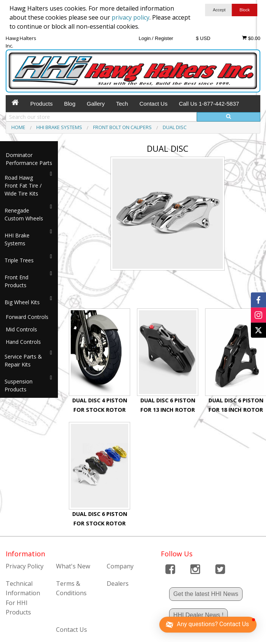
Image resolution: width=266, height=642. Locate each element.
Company (120, 566)
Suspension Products (19, 385)
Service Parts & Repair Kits (23, 360)
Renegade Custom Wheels (24, 214)
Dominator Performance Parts (29, 158)
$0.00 (251, 38)
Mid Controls (21, 329)
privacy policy (130, 17)
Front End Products (16, 281)
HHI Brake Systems (17, 239)
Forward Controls (27, 316)
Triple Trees (19, 260)
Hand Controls (23, 341)
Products (41, 103)
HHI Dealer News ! (198, 615)
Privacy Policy (25, 566)
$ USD (203, 38)
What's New (73, 566)
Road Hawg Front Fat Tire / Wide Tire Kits (23, 185)
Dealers (118, 583)
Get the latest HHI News (205, 594)
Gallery (96, 103)
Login (144, 38)
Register (164, 38)
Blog (69, 103)
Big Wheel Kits (22, 302)
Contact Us (153, 103)
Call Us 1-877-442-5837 (209, 103)
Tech (122, 103)
